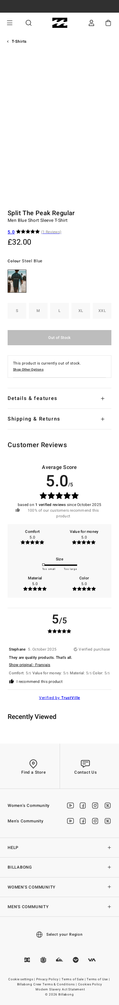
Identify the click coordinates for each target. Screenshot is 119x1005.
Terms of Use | (99, 979)
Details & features (32, 398)
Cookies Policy (90, 984)
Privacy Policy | (48, 979)
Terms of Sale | (74, 979)
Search (28, 23)
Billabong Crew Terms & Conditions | (47, 984)
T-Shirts (19, 41)
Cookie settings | (22, 979)
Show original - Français (29, 665)
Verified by (59, 698)
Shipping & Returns (34, 419)
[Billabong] (59, 23)
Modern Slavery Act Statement (60, 989)
